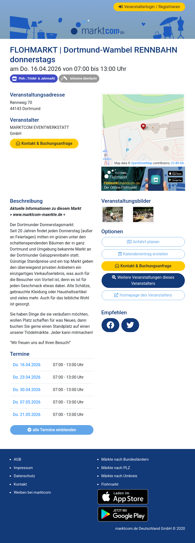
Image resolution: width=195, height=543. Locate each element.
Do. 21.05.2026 (26, 414)
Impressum (23, 468)
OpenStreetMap (141, 163)
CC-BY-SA (177, 163)
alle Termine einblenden (51, 429)
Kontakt (20, 484)
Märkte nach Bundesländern (125, 459)
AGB (17, 459)
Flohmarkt (110, 484)
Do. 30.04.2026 (26, 389)
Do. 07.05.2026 (26, 402)
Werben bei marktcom (32, 492)
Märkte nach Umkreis (119, 476)
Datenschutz (24, 476)
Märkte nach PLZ (115, 468)
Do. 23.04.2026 (26, 377)
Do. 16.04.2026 (26, 364)
